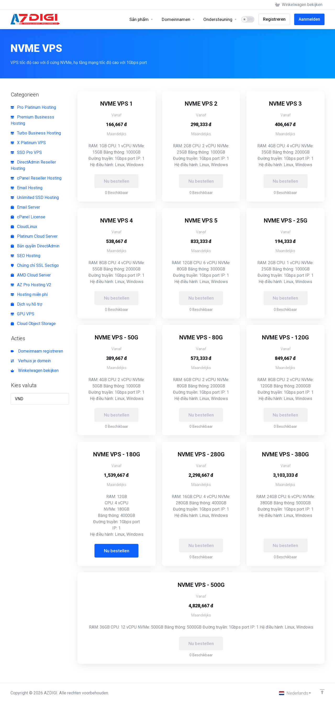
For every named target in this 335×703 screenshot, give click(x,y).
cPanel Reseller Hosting (36, 178)
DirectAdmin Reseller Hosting (33, 165)
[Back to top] (322, 691)
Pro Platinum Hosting (33, 107)
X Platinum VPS (28, 142)
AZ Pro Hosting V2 (31, 284)
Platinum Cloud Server (34, 236)
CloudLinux (24, 226)
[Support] (220, 19)
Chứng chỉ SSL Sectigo (35, 265)
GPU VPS (22, 313)
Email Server (25, 207)
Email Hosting (26, 187)
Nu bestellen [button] (116, 550)
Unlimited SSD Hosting (35, 197)
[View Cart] (299, 4)
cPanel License (28, 216)
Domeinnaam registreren (37, 351)
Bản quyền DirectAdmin (35, 246)
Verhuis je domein (31, 360)
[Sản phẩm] (141, 19)
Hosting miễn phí (29, 294)
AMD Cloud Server (31, 275)
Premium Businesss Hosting (32, 120)
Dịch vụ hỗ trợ (26, 304)
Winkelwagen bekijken (35, 370)
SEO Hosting (25, 255)
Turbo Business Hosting (36, 133)
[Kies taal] (295, 693)
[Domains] (178, 19)
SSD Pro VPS (26, 152)
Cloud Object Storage (33, 323)
